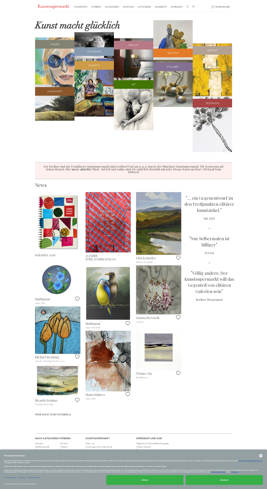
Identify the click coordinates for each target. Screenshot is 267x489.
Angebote (161, 7)
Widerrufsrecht (143, 446)
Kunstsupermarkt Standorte (99, 446)
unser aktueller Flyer (86, 169)
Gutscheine (144, 7)
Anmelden (176, 7)
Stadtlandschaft (42, 446)
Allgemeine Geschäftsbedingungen (152, 443)
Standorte (80, 7)
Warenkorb (220, 6)
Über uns (90, 443)
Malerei (64, 446)
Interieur (39, 443)
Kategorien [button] (112, 7)
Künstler (128, 7)
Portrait (64, 443)
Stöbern (96, 7)
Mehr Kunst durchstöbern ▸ (53, 414)
